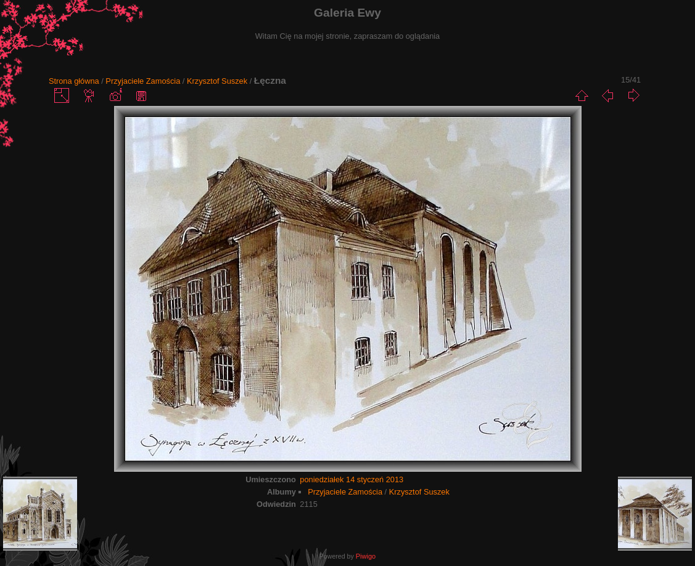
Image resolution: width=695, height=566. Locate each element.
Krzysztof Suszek (217, 81)
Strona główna (74, 81)
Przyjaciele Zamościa (142, 81)
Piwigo (366, 556)
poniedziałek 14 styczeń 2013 (351, 479)
